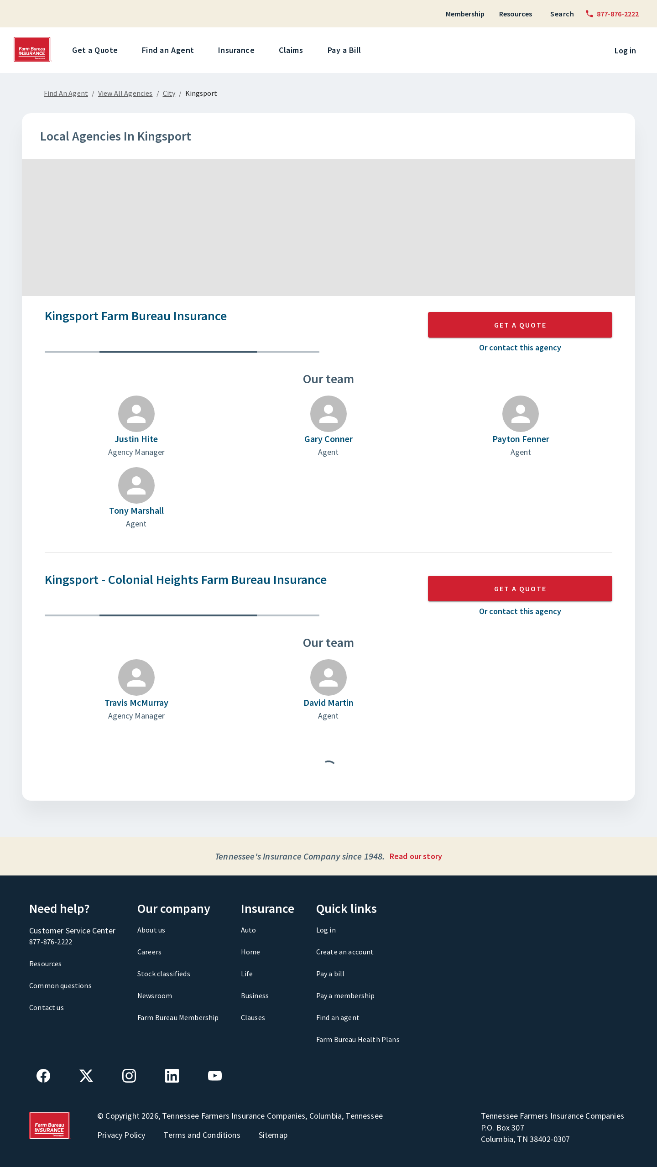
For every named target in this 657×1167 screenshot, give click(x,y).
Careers (149, 951)
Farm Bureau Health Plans (358, 1039)
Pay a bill (330, 973)
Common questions (60, 985)
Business (255, 995)
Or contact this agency (520, 347)
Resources (515, 13)
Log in (625, 50)
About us (151, 929)
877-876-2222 (50, 941)
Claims (292, 50)
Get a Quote (97, 50)
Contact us (46, 1007)
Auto (248, 929)
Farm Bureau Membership (178, 1017)
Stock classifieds (163, 973)
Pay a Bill (346, 50)
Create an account (345, 951)
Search (562, 13)
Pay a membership (345, 995)
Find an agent (338, 1017)
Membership (465, 13)
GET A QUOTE (520, 325)
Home (251, 951)
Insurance (238, 50)
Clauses (253, 1017)
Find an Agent (169, 50)
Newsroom (154, 995)
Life (247, 973)
